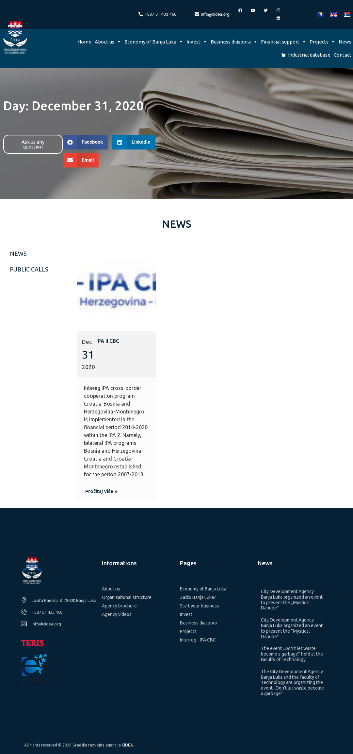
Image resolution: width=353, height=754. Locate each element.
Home (84, 41)
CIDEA (127, 745)
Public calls (29, 269)
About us (108, 41)
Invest (196, 41)
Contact (342, 55)
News (345, 41)
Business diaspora (234, 41)
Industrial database (309, 55)
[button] (33, 144)
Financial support (283, 41)
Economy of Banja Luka (153, 41)
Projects (322, 41)
